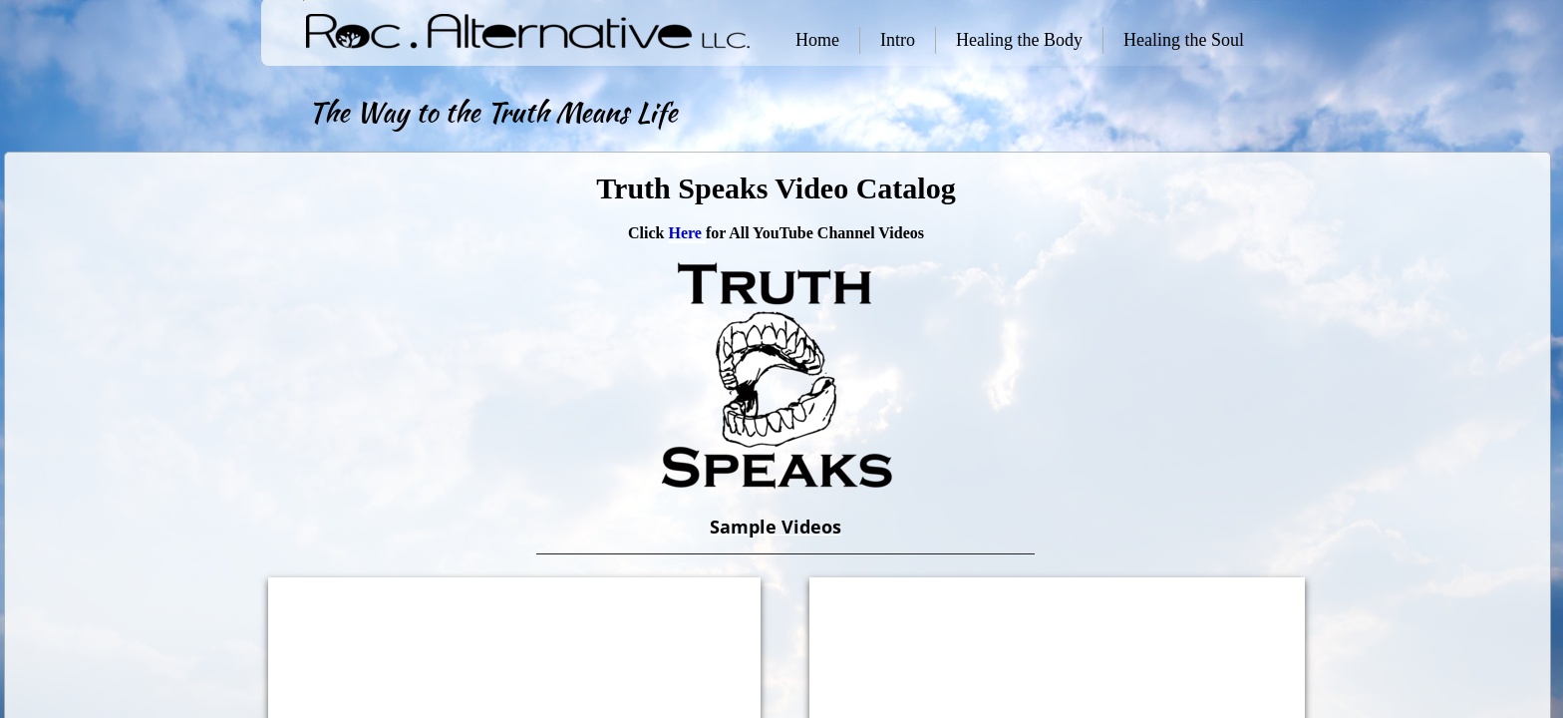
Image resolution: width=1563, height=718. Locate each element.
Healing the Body (1019, 40)
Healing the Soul (1183, 40)
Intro (897, 40)
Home (817, 40)
